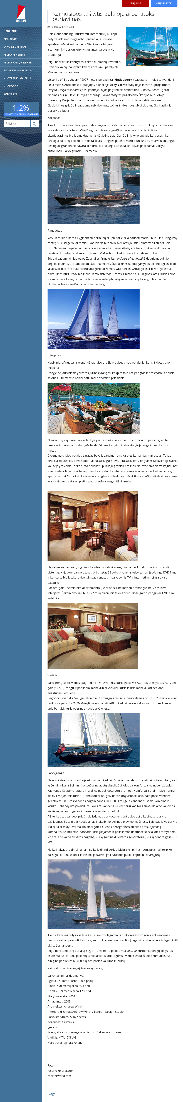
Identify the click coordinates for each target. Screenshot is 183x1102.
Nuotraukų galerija (17, 78)
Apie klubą (10, 39)
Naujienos (10, 31)
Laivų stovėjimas (15, 46)
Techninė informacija (18, 70)
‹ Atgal (52, 1094)
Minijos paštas (164, 3)
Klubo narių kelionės (18, 62)
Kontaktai (11, 94)
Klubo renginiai (14, 54)
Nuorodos (11, 86)
